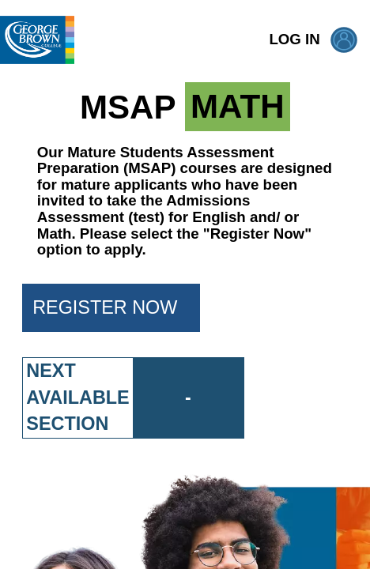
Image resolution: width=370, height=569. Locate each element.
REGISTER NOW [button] (116, 307)
